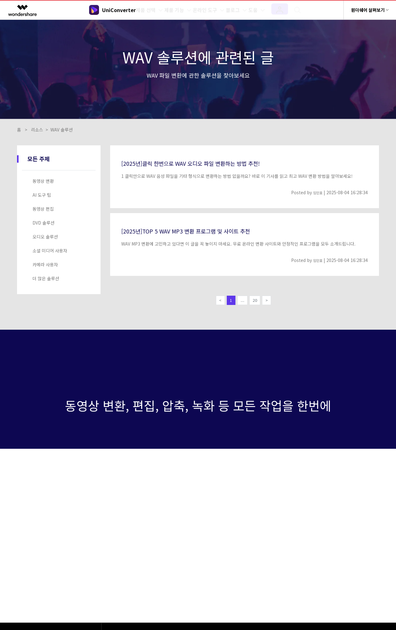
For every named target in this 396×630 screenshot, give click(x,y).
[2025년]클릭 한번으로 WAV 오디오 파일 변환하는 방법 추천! (207, 163)
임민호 (316, 192)
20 (257, 301)
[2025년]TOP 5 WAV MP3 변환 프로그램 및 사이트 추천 (200, 230)
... (242, 301)
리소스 (37, 129)
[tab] (60, 181)
